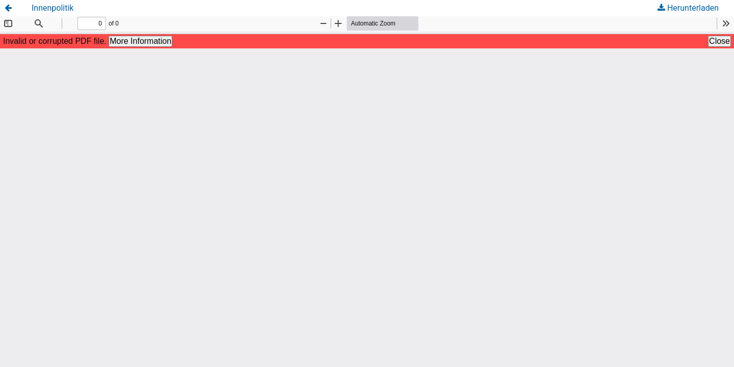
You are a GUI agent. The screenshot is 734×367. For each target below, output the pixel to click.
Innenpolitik (52, 8)
